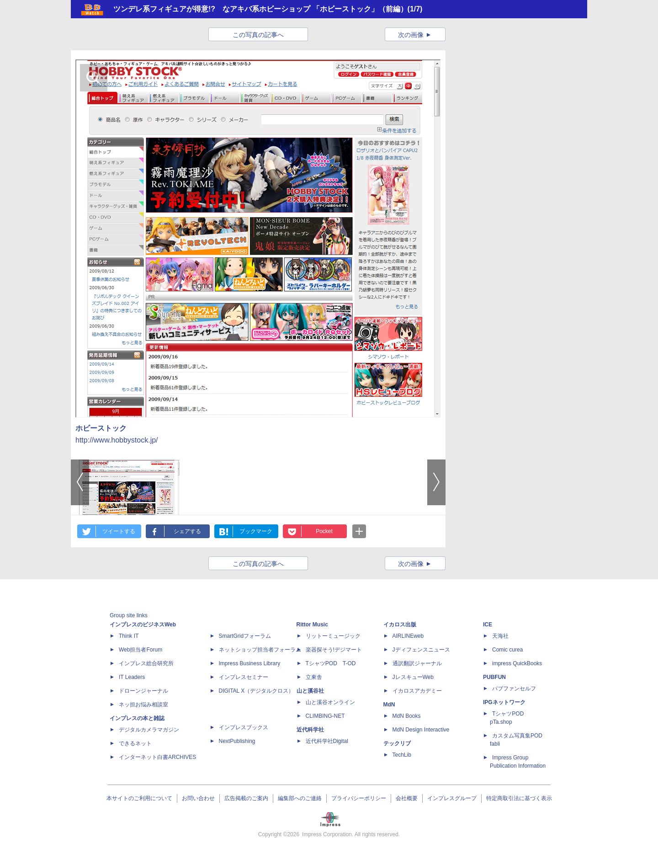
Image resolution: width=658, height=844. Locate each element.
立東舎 (314, 677)
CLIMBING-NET (325, 716)
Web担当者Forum (140, 649)
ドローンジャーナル (143, 691)
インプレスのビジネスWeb (143, 624)
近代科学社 (310, 729)
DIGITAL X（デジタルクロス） (256, 691)
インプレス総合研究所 (146, 663)
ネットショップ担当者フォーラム (260, 649)
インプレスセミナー (243, 677)
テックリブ (397, 743)
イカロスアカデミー (417, 691)
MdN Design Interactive (421, 729)
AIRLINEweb (408, 636)
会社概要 (407, 798)
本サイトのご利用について (139, 798)
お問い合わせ (198, 798)
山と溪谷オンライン (330, 702)
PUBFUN (494, 677)
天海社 (500, 636)
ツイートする (118, 531)
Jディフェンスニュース (421, 649)
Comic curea (507, 649)
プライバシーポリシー (358, 798)
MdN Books (407, 716)
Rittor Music (312, 624)
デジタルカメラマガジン (149, 729)
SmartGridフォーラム (245, 636)
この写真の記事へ (258, 34)
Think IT (128, 636)
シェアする (187, 531)
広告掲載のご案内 (246, 798)
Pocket (324, 531)
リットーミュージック (333, 636)
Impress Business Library (250, 663)
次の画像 (411, 34)
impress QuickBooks (517, 663)
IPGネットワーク (504, 702)
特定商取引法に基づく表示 (519, 798)
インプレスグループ (452, 798)
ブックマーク (255, 531)
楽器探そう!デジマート (334, 649)
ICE (487, 624)
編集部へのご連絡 (300, 798)
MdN (389, 704)
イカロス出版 (399, 624)
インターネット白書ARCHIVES (157, 757)
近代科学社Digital (327, 741)
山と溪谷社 (310, 691)
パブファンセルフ (514, 688)
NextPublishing (237, 741)
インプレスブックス (243, 727)
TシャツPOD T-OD (331, 663)
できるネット (135, 743)
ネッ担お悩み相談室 (143, 704)
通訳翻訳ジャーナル (417, 663)
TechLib (402, 755)
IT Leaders (132, 677)
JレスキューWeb (413, 677)
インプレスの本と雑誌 (137, 718)
